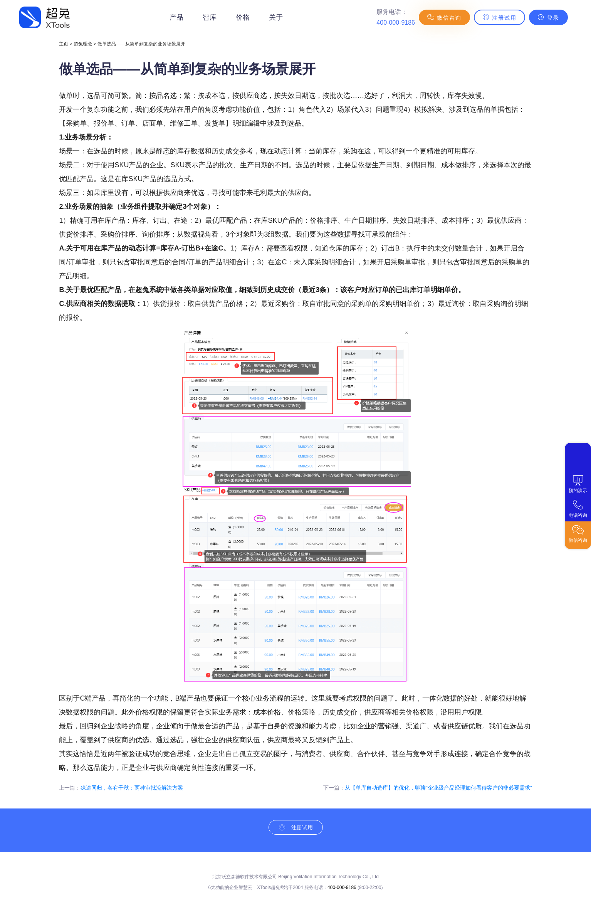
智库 (210, 17)
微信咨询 (444, 17)
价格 (243, 17)
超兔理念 (83, 44)
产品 (176, 17)
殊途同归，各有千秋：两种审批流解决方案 (132, 788)
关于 (276, 17)
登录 (548, 17)
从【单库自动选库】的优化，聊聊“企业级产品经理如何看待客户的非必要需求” (438, 788)
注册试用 (499, 17)
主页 (63, 44)
